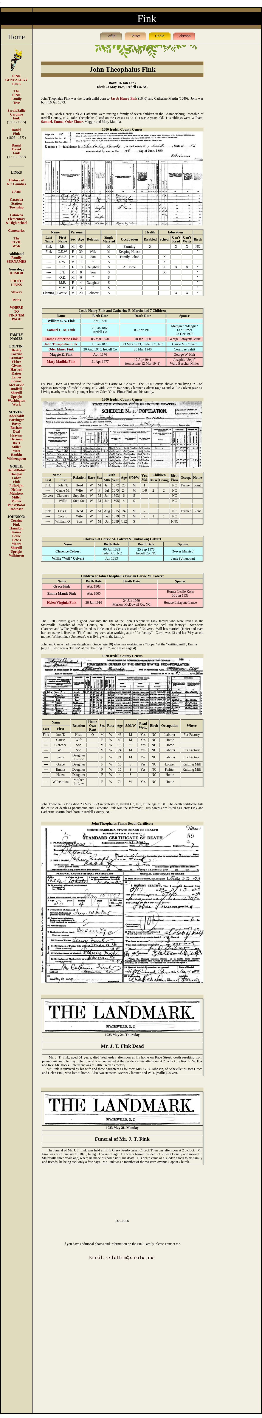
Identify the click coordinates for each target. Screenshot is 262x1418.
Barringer (16, 420)
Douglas (16, 474)
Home (16, 37)
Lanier (16, 377)
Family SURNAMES (16, 259)
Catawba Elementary (16, 217)
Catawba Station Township (16, 203)
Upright (16, 396)
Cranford (16, 358)
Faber (16, 478)
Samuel (46, 121)
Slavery (16, 292)
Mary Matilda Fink (61, 361)
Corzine (16, 354)
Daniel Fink (16, 132)
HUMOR (16, 273)
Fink (16, 482)
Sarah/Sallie (16, 110)
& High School (16, 223)
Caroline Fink (16, 116)
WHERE (16, 307)
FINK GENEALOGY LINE (16, 80)
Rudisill (16, 389)
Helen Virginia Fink (61, 602)
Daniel (16, 145)
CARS (16, 192)
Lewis (16, 540)
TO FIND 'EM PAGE (16, 315)
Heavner (16, 435)
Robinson (16, 509)
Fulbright (16, 486)
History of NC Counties (16, 182)
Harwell (16, 369)
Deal (16, 431)
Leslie (16, 536)
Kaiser (16, 373)
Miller (16, 447)
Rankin (16, 455)
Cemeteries (16, 230)
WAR (16, 246)
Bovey (16, 424)
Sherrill (16, 393)
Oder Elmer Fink (61, 349)
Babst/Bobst (16, 470)
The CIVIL (16, 240)
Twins (16, 300)
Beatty (16, 350)
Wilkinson (16, 555)
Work (16, 404)
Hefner (16, 489)
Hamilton (16, 528)
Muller (16, 501)
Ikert (16, 443)
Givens (16, 365)
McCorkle (16, 385)
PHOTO (16, 281)
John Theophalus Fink (61, 344)
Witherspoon (16, 458)
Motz (16, 451)
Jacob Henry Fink (123, 98)
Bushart (16, 427)
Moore (16, 544)
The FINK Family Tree (16, 97)
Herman (16, 439)
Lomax (16, 381)
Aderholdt (16, 416)
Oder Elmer (74, 121)
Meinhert (16, 493)
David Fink (16, 151)
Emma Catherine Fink (61, 339)
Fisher (16, 362)
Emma (58, 121)
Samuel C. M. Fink (61, 330)
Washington (16, 400)
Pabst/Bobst (16, 505)
